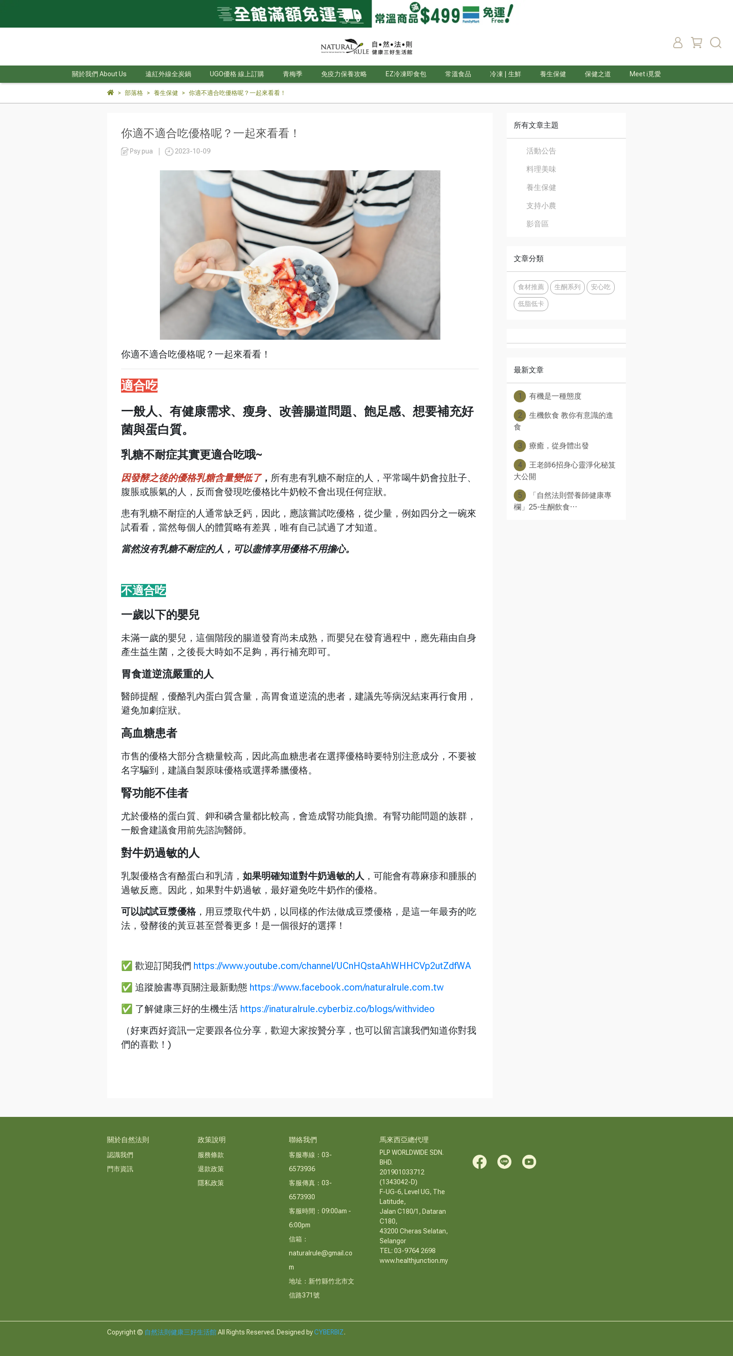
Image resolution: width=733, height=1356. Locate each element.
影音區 (537, 223)
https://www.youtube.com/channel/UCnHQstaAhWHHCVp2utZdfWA (332, 965)
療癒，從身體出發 (551, 446)
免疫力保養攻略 (344, 74)
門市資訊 (120, 1169)
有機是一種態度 (548, 396)
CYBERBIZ (329, 1332)
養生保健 (541, 187)
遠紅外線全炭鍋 (168, 74)
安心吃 (601, 287)
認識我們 (120, 1155)
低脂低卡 (531, 304)
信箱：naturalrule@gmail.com (320, 1253)
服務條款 (211, 1155)
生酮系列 (567, 287)
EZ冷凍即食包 (406, 74)
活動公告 (541, 150)
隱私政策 (211, 1183)
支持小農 (541, 205)
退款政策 (211, 1169)
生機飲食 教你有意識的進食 (563, 420)
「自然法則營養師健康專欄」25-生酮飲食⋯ (562, 500)
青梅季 (292, 74)
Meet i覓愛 (645, 74)
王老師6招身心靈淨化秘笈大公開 (565, 470)
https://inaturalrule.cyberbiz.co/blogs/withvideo (337, 1008)
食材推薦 (531, 287)
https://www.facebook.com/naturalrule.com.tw (347, 987)
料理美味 (541, 169)
